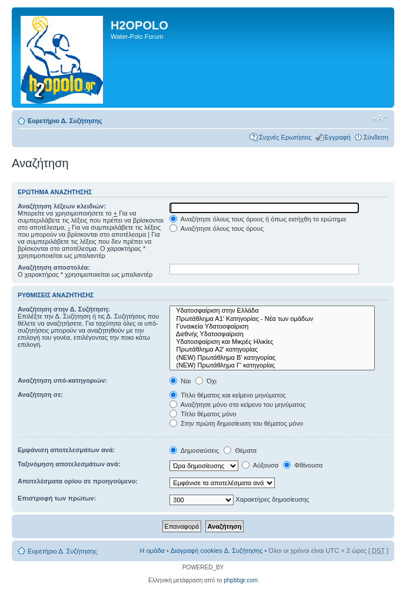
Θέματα (240, 450)
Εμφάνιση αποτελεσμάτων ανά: (66, 449)
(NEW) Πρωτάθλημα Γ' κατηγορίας (272, 365)
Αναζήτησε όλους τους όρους (216, 228)
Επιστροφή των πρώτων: (57, 498)
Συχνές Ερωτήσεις (285, 137)
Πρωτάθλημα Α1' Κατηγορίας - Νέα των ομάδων (272, 319)
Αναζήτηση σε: (40, 394)
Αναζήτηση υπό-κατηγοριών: (62, 380)
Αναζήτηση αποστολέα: (54, 267)
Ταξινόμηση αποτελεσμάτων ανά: (69, 464)
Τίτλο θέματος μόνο (202, 413)
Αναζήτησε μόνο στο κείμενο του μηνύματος (237, 404)
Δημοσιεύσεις (194, 450)
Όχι (206, 380)
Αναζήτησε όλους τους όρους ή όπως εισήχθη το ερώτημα (257, 219)
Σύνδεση (376, 137)
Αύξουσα (260, 465)
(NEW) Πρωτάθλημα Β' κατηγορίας (272, 358)
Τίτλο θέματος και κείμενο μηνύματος (227, 395)
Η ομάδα (152, 550)
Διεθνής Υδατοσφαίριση (272, 334)
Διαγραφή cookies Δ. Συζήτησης (217, 550)
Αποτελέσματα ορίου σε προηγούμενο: (78, 481)
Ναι (180, 380)
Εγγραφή (338, 137)
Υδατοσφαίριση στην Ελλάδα (272, 310)
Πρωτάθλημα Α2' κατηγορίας (272, 349)
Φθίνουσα (302, 465)
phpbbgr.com (241, 580)
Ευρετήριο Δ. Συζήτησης (65, 120)
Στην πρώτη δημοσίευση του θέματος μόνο (236, 423)
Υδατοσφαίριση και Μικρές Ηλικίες (272, 342)
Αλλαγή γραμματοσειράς (379, 118)
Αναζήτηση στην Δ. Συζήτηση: (64, 309)
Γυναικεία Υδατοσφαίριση (272, 326)
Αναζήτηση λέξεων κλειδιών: (62, 206)
